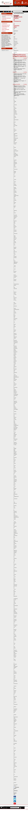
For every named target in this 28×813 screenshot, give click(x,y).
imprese (2, 34)
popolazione (7, 45)
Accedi (27, 809)
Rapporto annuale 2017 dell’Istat (19, 88)
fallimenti (6, 42)
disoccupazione (4, 40)
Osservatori (4, 28)
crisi (9, 37)
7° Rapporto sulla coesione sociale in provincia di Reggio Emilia (19, 69)
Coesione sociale (6, 18)
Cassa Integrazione (4, 38)
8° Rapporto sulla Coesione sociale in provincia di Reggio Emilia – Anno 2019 (20, 65)
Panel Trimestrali (5, 29)
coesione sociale (9, 44)
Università (3, 45)
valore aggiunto (8, 43)
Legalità (4, 19)
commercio (3, 41)
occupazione (3, 36)
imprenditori (3, 39)
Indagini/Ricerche (5, 26)
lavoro (2, 35)
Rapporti (4, 30)
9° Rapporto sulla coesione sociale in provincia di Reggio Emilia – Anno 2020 (20, 62)
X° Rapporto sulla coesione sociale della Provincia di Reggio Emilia (20, 60)
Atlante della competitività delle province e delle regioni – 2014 (20, 92)
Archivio (25, 58)
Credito (9, 38)
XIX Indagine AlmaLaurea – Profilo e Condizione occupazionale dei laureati (20, 86)
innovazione (3, 44)
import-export (6, 37)
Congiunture (4, 23)
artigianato (3, 46)
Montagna (7, 39)
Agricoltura (3, 43)
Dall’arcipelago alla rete (17, 79)
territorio (9, 34)
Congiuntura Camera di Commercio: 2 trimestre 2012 (16, 790)
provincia (6, 34)
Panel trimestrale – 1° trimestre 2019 (19, 78)
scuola (8, 40)
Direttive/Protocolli (6, 25)
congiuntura (6, 35)
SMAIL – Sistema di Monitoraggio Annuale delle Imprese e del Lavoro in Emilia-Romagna (19, 94)
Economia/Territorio (7, 15)
